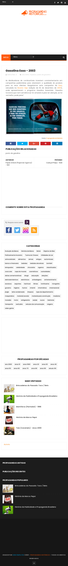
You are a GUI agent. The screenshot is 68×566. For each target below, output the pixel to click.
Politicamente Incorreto (13, 255)
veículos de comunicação (35, 304)
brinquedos (9, 267)
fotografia (55, 284)
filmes (35, 284)
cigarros (41, 267)
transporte (9, 304)
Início (6, 57)
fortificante (45, 284)
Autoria (7, 444)
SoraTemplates (18, 555)
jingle (7, 292)
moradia (8, 300)
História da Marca (27, 251)
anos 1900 (26, 364)
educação (35, 276)
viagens (50, 304)
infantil (32, 288)
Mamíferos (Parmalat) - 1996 (28, 407)
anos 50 (8, 368)
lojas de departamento (44, 292)
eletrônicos (25, 280)
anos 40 (54, 364)
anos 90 (43, 368)
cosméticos (33, 271)
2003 (59, 88)
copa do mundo (20, 271)
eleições (45, 276)
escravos (8, 284)
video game (9, 308)
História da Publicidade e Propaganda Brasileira (36, 396)
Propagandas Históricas (40, 555)
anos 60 (17, 368)
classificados (51, 267)
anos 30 (45, 364)
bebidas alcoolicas (37, 263)
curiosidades (45, 271)
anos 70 (25, 368)
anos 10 (17, 364)
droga (26, 276)
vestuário (19, 304)
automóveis (48, 259)
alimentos (22, 259)
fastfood (27, 284)
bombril (49, 263)
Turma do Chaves (31, 255)
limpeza (30, 292)
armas (31, 259)
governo (8, 288)
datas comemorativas (13, 276)
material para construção (41, 296)
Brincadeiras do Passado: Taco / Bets (32, 385)
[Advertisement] (34, 186)
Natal (38, 251)
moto (16, 300)
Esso (60, 85)
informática (42, 288)
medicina (56, 296)
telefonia (50, 300)
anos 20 (36, 364)
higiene (16, 288)
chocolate (31, 267)
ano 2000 (25, 75)
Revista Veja (22, 88)
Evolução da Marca (11, 251)
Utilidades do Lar (47, 255)
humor (24, 288)
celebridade (20, 267)
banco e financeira (11, 263)
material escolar (23, 296)
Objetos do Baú (49, 251)
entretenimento (50, 280)
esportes (18, 284)
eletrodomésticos (11, 280)
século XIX (52, 368)
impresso (33, 75)
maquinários (9, 296)
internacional (54, 288)
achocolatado (10, 259)
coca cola (8, 271)
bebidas (24, 263)
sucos (42, 300)
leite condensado (18, 292)
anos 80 (34, 368)
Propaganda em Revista (54, 138)
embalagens (36, 280)
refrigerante (25, 300)
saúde (35, 300)
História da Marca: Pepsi (26, 417)
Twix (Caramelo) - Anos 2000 (28, 428)
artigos (38, 259)
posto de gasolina (43, 75)
